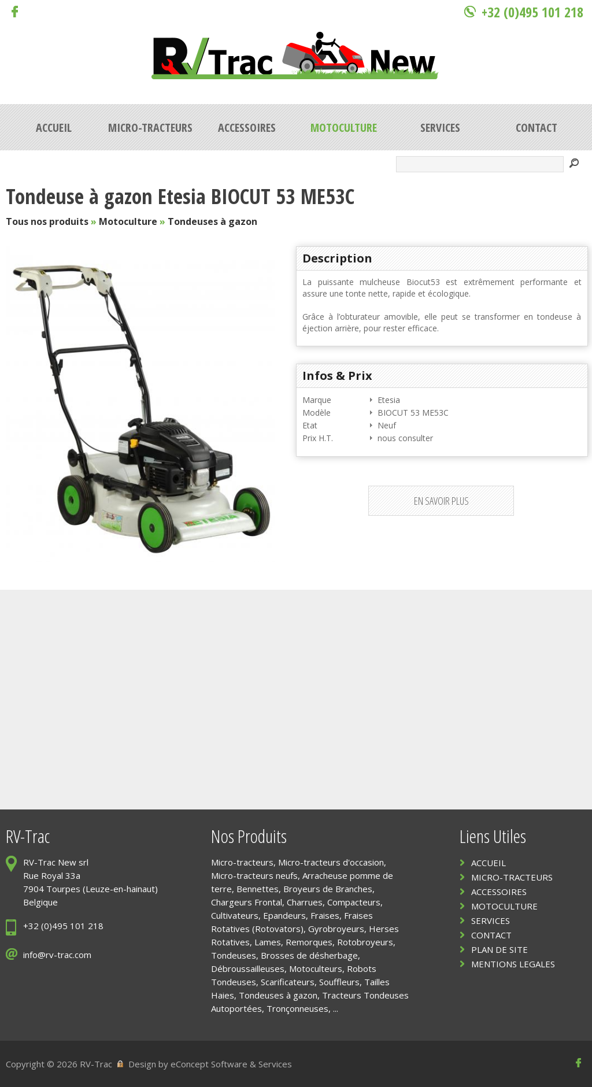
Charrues (305, 902)
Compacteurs (353, 902)
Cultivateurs (234, 915)
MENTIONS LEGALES (513, 964)
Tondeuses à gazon (212, 221)
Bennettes (257, 888)
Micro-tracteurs (242, 862)
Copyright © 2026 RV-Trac (59, 1064)
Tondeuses (233, 955)
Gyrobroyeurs (336, 928)
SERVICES (490, 920)
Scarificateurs (287, 982)
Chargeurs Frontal (246, 902)
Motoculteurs (315, 968)
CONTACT (491, 935)
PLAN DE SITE (499, 949)
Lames (267, 942)
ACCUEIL (488, 862)
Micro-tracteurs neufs (254, 875)
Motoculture (128, 221)
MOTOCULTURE (504, 906)
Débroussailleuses (247, 968)
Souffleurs (339, 982)
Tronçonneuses (297, 1008)
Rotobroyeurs (365, 942)
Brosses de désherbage (309, 955)
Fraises (324, 915)
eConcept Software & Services (231, 1064)
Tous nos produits (47, 221)
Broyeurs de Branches (327, 888)
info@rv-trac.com (57, 954)
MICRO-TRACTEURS (512, 877)
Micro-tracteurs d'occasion (331, 862)
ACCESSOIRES (499, 891)
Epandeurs (284, 915)
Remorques (309, 942)
